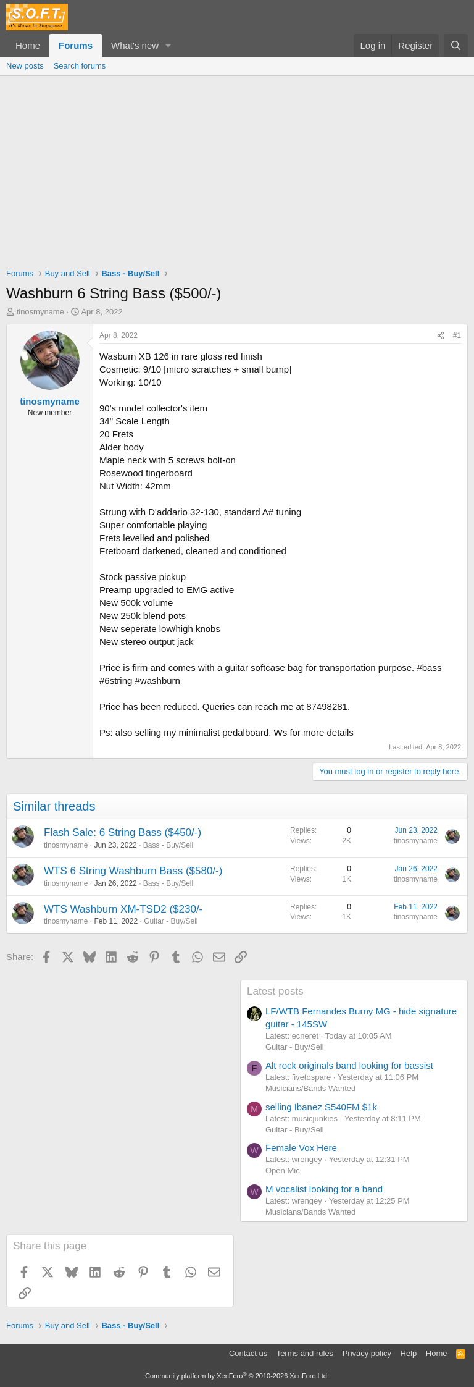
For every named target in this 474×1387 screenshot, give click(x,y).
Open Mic (282, 1170)
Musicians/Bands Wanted (310, 1088)
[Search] (456, 45)
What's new (135, 45)
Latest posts (275, 991)
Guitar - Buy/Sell (171, 921)
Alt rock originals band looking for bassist (349, 1065)
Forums (76, 45)
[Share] (441, 336)
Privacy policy (367, 1353)
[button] (168, 45)
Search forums (80, 65)
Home (27, 45)
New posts (25, 65)
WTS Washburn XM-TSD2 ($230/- (123, 909)
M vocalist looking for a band (324, 1189)
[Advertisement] (237, 168)
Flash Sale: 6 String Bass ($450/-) (122, 832)
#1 (457, 335)
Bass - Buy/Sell (168, 845)
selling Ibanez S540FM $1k (321, 1107)
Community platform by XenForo (237, 1376)
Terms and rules (304, 1353)
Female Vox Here (301, 1147)
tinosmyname (40, 311)
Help (409, 1353)
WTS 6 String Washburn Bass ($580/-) (133, 871)
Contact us (248, 1353)
